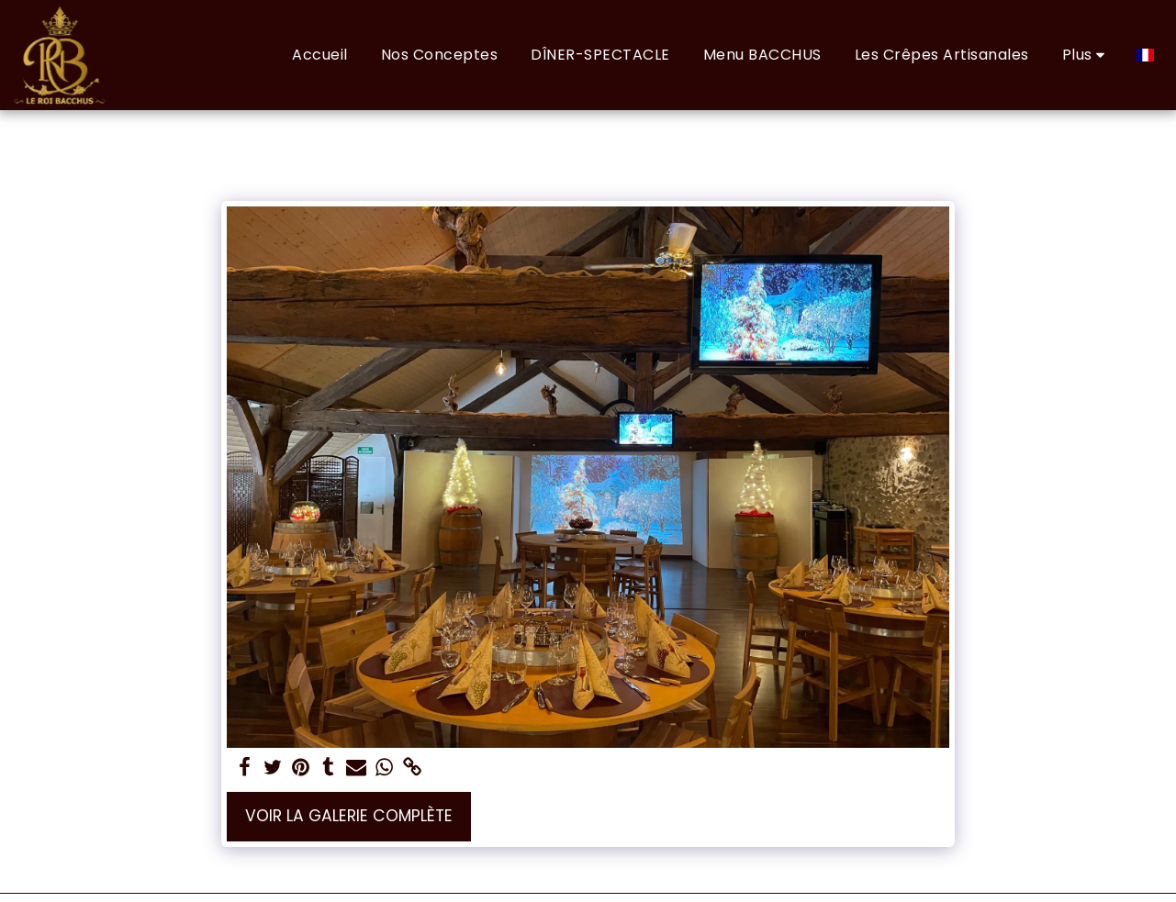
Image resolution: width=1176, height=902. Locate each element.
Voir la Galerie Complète (349, 816)
